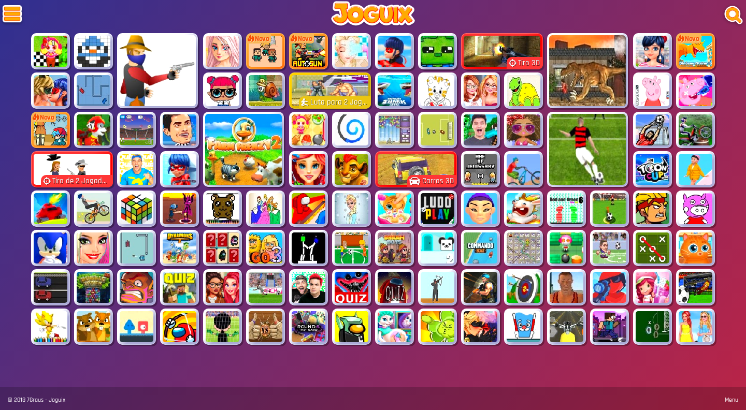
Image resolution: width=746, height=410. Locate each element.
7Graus (35, 400)
